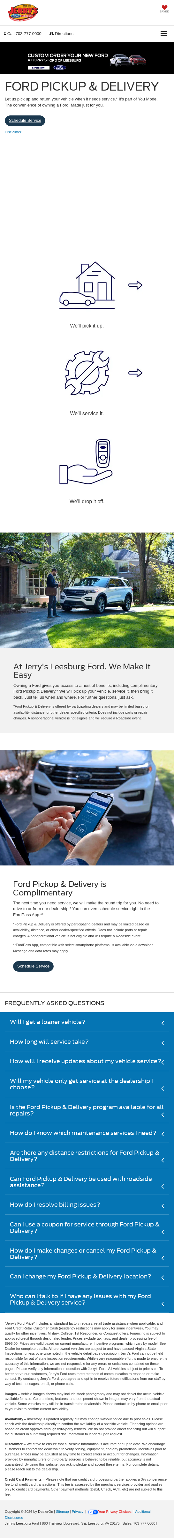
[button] (23, 34)
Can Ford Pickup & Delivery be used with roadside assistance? (81, 1181)
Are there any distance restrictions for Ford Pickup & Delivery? (84, 1155)
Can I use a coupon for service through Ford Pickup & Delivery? (85, 1227)
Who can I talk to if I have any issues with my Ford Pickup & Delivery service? (80, 1299)
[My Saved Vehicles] (164, 9)
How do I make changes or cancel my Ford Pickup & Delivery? (83, 1253)
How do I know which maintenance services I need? (83, 1133)
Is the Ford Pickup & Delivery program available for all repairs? (87, 1110)
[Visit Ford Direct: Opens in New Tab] (160, 1523)
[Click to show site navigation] (164, 34)
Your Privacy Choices (110, 1511)
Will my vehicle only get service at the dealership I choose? (81, 1084)
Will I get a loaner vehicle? (48, 1022)
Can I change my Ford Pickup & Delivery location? (80, 1276)
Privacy (77, 1511)
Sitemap (62, 1511)
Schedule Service (25, 120)
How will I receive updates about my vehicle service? (85, 1061)
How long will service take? (49, 1041)
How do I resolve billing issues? (55, 1204)
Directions (61, 33)
